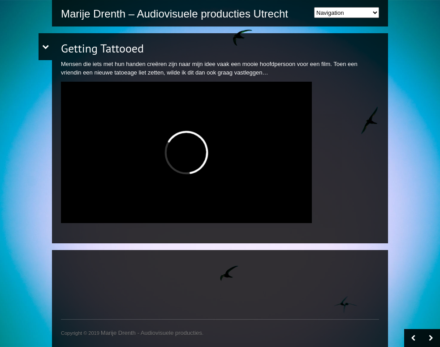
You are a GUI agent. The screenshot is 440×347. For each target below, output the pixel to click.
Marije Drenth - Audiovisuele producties (151, 332)
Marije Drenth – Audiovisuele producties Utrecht (174, 14)
